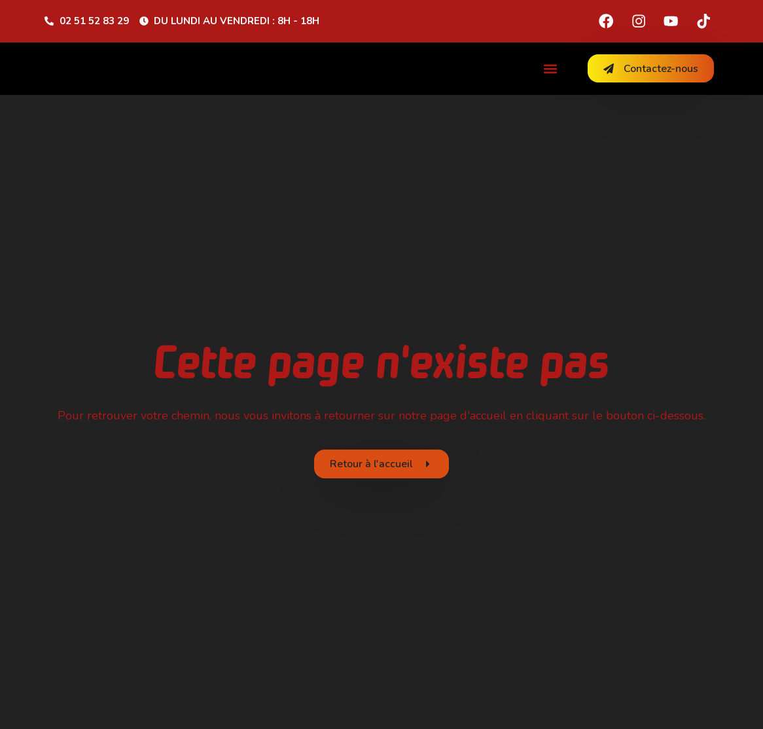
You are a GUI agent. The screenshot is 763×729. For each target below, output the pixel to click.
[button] (550, 68)
